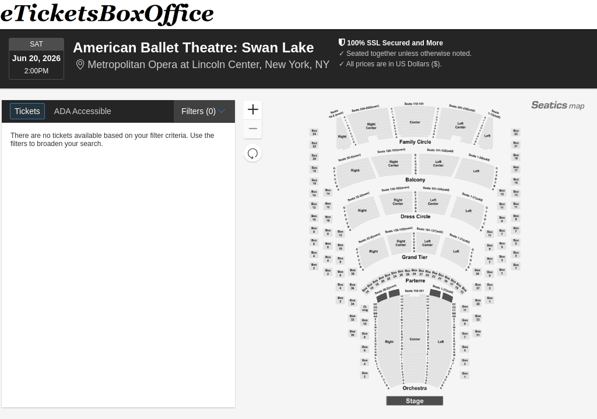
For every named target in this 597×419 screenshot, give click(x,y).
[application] (415, 253)
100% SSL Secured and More (391, 43)
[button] (204, 111)
